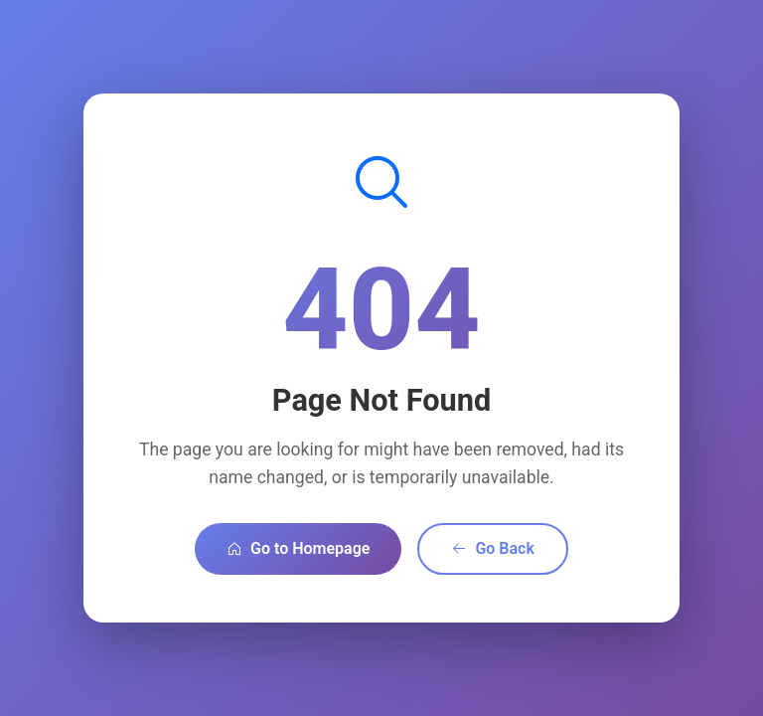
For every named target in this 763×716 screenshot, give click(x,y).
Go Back (492, 548)
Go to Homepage (298, 548)
